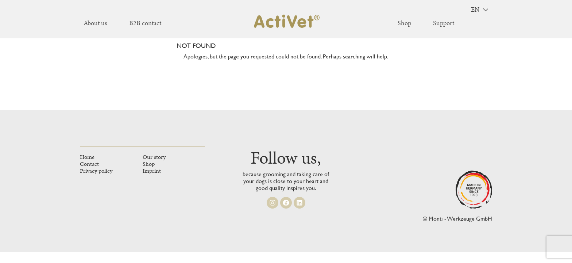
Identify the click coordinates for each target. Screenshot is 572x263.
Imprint (152, 171)
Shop (149, 164)
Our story (154, 157)
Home (87, 157)
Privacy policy (96, 171)
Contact (89, 164)
